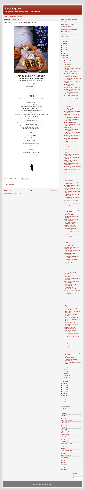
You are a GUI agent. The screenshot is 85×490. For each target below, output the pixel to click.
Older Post (54, 190)
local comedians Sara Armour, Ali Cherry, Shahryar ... (71, 334)
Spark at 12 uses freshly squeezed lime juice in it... (71, 263)
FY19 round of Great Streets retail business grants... (71, 139)
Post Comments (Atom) (15, 193)
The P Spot (63, 462)
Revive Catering (64, 452)
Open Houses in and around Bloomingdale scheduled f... (70, 145)
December (66, 58)
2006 (64, 401)
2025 (64, 43)
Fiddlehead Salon (65, 434)
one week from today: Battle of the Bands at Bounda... (71, 257)
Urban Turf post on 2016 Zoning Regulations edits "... (71, 183)
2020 (64, 53)
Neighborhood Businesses (15, 16)
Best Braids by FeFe (65, 417)
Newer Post (8, 190)
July (65, 365)
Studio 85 (63, 460)
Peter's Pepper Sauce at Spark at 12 (72, 87)
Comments (76, 478)
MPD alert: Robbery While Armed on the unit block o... (72, 312)
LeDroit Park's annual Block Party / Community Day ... (71, 235)
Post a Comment (10, 184)
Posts (75, 475)
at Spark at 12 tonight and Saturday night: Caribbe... (71, 155)
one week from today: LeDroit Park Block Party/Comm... (71, 337)
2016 (64, 381)
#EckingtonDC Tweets (66, 26)
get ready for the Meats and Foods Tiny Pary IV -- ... (71, 248)
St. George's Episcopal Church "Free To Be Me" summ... (72, 109)
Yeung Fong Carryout (66, 467)
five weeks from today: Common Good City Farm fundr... (72, 90)
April (65, 371)
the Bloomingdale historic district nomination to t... (71, 325)
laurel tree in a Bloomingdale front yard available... (71, 238)
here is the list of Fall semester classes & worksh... (70, 161)
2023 (64, 47)
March (65, 373)
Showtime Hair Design (66, 455)
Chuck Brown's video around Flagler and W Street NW (71, 186)
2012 (64, 389)
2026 (64, 41)
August (65, 66)
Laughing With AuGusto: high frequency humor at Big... (70, 285)
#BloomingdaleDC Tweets (67, 21)
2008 (64, 397)
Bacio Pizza (63, 413)
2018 (64, 57)
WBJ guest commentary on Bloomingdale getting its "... (70, 357)
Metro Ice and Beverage (66, 445)
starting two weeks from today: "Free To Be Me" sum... (72, 309)
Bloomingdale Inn (65, 422)
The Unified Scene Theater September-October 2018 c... (71, 300)
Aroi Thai (63, 410)
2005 (64, 402)
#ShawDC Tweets (65, 36)
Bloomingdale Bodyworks (66, 420)
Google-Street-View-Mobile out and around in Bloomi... (71, 282)
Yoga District (64, 469)
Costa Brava (64, 429)
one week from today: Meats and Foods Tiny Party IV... (71, 360)
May (65, 369)
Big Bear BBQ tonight (68, 127)
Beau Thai (63, 415)
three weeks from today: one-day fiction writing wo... (71, 130)
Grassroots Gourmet (65, 438)
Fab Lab (63, 432)
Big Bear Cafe (64, 418)
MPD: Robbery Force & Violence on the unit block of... (71, 198)
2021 (64, 51)
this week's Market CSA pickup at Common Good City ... (71, 120)
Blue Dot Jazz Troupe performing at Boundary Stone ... (71, 350)
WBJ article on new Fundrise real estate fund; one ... (71, 179)
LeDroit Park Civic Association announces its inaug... (70, 142)
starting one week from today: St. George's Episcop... (71, 220)
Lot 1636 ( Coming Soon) (66, 443)
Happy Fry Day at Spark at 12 (70, 73)
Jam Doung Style (65, 441)
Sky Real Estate (64, 457)
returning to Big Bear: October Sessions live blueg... (70, 229)
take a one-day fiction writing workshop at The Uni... (70, 223)
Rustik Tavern (64, 453)
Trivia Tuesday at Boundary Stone (71, 117)
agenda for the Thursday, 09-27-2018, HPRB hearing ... (72, 291)
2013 (64, 387)
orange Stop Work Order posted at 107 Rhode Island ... (71, 266)
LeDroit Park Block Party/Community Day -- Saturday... (72, 251)
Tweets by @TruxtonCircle (67, 31)
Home (5, 16)
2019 (64, 55)
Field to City (63, 436)
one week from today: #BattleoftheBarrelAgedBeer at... (71, 288)
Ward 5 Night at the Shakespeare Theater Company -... (71, 214)
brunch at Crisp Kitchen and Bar (71, 317)
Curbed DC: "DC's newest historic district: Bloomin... (71, 294)
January (66, 377)
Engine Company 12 (65, 431)
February (66, 375)
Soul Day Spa (64, 459)
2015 (64, 383)
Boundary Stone (64, 425)
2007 (64, 399)
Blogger (50, 484)
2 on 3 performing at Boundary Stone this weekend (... (72, 99)
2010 (64, 393)
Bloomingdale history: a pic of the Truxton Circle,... (71, 201)
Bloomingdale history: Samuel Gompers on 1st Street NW (70, 76)
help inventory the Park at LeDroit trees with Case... (71, 254)
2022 (64, 49)
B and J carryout (64, 411)
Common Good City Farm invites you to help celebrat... (72, 210)
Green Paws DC (64, 439)
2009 (64, 395)
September (66, 64)
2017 (64, 379)
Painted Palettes (67, 303)
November (66, 60)
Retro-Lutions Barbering (66, 450)
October (66, 62)
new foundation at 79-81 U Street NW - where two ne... (72, 276)
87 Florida (63, 408)
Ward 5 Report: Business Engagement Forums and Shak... (72, 167)
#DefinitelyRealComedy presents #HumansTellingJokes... (71, 93)
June (65, 367)
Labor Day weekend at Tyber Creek (71, 71)
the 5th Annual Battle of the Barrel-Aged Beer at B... (71, 217)
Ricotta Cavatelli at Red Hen (70, 122)
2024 (64, 45)
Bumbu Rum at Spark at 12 (70, 348)
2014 (64, 385)
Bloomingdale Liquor (65, 424)
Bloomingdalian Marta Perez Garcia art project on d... (71, 173)
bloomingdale (13, 8)
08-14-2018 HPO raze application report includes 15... (71, 245)
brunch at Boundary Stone (69, 322)
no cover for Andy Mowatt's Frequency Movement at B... (72, 158)
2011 (64, 391)
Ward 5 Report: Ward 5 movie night (71, 346)
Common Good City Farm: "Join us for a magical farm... (72, 136)
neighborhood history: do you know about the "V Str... (71, 331)
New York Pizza (64, 446)
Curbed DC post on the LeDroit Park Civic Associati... (72, 85)
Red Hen (63, 448)
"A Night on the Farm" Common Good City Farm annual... (72, 170)
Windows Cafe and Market (67, 466)
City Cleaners (64, 427)
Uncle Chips (64, 464)
